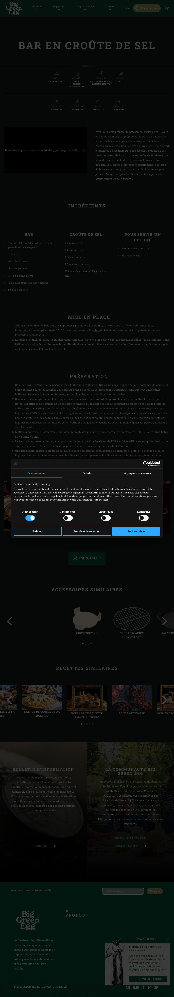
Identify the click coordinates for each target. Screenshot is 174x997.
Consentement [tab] (36, 473)
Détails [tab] (87, 473)
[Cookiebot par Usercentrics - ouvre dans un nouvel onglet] (145, 463)
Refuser (38, 531)
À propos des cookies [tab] (137, 473)
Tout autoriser (136, 531)
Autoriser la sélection (87, 531)
